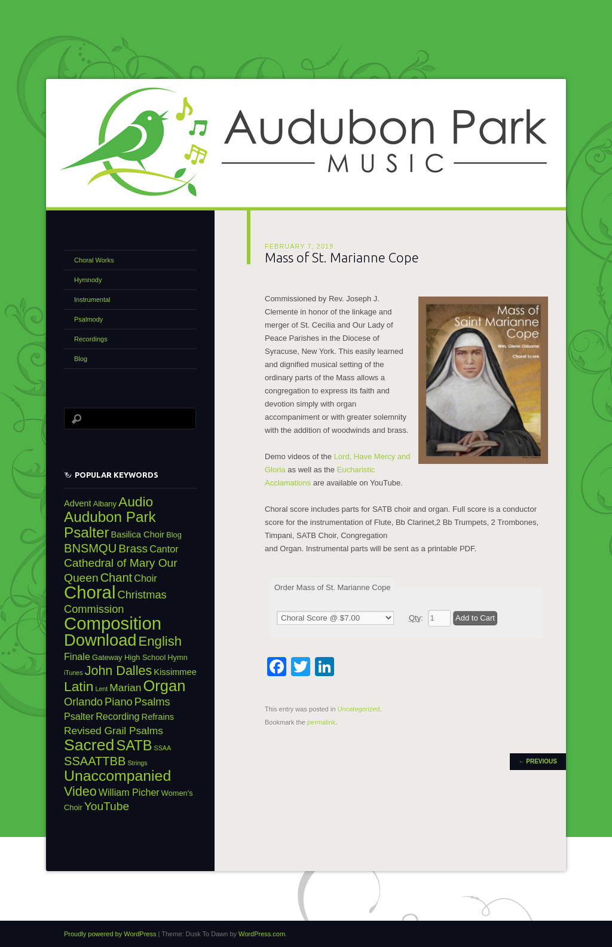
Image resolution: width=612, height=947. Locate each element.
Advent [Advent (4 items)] (77, 503)
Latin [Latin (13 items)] (78, 686)
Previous (538, 761)
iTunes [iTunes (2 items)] (73, 672)
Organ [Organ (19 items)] (164, 685)
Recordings (91, 339)
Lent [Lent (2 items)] (102, 688)
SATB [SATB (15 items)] (134, 745)
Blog (80, 358)
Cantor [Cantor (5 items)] (163, 548)
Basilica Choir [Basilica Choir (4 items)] (138, 534)
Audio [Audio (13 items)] (135, 501)
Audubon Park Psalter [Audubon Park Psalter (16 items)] (110, 524)
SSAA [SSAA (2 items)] (162, 748)
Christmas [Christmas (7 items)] (141, 594)
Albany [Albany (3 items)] (105, 503)
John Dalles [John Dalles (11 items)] (118, 671)
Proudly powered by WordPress (110, 933)
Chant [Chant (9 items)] (116, 577)
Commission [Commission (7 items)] (94, 609)
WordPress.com (261, 933)
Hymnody (88, 279)
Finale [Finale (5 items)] (77, 656)
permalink (321, 722)
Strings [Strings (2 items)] (137, 762)
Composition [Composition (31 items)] (112, 623)
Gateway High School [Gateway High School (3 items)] (129, 657)
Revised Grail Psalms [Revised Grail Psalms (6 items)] (113, 731)
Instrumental (92, 299)
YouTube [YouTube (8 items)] (106, 806)
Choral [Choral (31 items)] (89, 592)
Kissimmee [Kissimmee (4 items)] (175, 672)
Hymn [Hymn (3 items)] (177, 657)
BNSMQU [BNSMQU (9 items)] (90, 548)
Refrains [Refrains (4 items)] (158, 717)
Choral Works (94, 260)
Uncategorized (359, 709)
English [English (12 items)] (160, 641)
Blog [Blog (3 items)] (174, 534)
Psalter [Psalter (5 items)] (79, 716)
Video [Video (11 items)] (80, 791)
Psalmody (88, 319)
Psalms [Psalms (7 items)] (152, 701)
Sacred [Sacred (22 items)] (89, 745)
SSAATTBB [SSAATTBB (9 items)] (95, 761)
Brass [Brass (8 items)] (133, 548)
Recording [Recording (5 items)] (117, 716)
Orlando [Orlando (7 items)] (83, 701)
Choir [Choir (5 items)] (145, 578)
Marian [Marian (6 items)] (125, 688)
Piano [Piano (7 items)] (119, 701)
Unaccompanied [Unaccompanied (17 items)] (117, 776)
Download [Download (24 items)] (100, 640)
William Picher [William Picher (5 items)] (129, 792)
